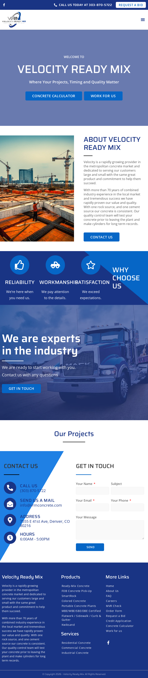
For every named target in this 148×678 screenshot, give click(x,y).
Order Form (114, 611)
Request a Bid (115, 616)
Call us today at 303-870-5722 (85, 4)
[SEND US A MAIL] (10, 504)
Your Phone (120, 500)
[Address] (10, 520)
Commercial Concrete (77, 648)
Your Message (86, 517)
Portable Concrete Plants (79, 606)
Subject (116, 484)
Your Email (84, 500)
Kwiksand (68, 625)
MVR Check (113, 606)
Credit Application (118, 621)
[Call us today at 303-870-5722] (55, 5)
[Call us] (10, 488)
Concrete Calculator (120, 626)
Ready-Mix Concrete (76, 586)
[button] (143, 20)
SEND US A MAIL (37, 500)
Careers (111, 601)
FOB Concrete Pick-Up (77, 591)
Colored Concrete (74, 601)
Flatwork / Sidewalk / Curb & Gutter (81, 618)
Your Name (84, 484)
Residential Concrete (76, 643)
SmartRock (69, 596)
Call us (28, 485)
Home (110, 586)
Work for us (114, 631)
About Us (112, 591)
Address (30, 516)
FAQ (109, 596)
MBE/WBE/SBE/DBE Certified (81, 611)
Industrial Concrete (75, 653)
